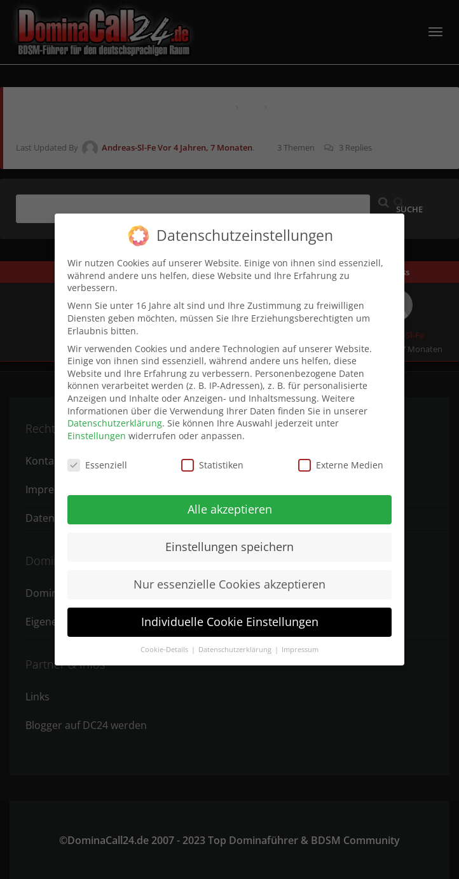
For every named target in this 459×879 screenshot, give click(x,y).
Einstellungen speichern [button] (229, 541)
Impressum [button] (300, 643)
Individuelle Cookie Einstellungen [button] (230, 615)
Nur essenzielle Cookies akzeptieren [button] (229, 578)
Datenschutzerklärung (114, 417)
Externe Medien (340, 459)
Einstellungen (96, 429)
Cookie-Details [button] (165, 643)
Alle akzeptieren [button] (230, 503)
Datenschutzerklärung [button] (235, 643)
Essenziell (97, 459)
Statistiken (212, 459)
